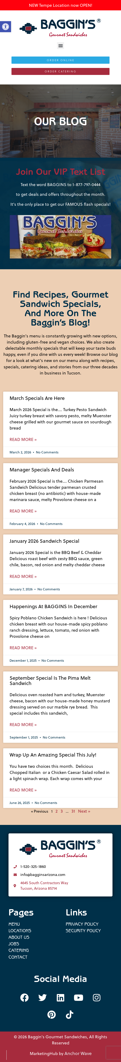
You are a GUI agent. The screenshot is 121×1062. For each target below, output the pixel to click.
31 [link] (73, 811)
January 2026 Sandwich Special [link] (44, 540)
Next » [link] (84, 811)
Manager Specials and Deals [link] (42, 469)
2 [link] (57, 811)
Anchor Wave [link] (78, 1053)
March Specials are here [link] (37, 398)
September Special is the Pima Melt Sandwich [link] (50, 680)
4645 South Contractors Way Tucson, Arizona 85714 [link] (44, 885)
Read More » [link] (23, 439)
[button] (60, 45)
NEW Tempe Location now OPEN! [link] (60, 5)
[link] (60, 28)
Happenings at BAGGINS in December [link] (53, 606)
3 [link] (62, 811)
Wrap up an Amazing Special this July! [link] (53, 754)
